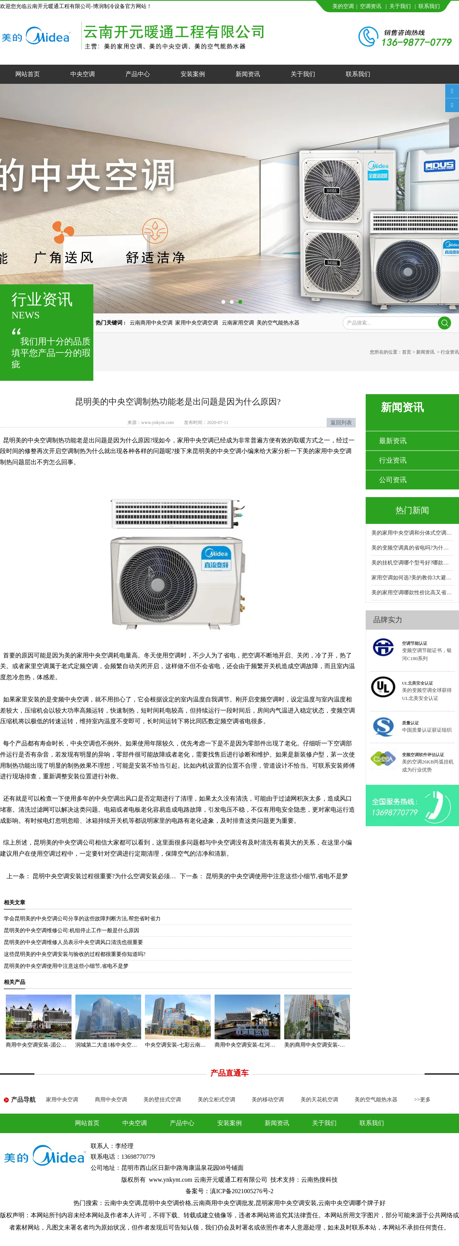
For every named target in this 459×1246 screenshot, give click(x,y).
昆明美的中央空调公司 (64, 842)
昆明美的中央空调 (27, 440)
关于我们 (400, 6)
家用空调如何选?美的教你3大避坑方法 (412, 578)
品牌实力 (387, 620)
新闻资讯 (248, 74)
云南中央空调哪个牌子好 (352, 1203)
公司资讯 (393, 480)
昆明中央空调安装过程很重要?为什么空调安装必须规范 (106, 876)
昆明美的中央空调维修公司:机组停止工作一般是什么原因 (71, 930)
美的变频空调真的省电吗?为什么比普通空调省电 (412, 548)
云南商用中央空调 (151, 323)
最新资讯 (393, 441)
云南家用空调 (238, 323)
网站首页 (27, 74)
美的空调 (343, 6)
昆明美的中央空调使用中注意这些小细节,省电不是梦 (276, 876)
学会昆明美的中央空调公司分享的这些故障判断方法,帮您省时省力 (82, 918)
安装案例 (193, 74)
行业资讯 (393, 460)
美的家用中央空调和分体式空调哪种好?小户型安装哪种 (412, 533)
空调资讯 (370, 6)
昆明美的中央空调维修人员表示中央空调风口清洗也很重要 (73, 942)
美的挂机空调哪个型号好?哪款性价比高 (412, 563)
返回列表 (341, 423)
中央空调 (82, 74)
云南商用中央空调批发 (223, 1203)
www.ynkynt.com (157, 422)
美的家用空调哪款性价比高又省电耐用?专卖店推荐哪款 (412, 592)
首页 (406, 352)
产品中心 (137, 74)
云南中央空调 (122, 1203)
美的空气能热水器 (278, 323)
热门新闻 (412, 510)
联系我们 (429, 6)
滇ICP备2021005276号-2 (241, 1191)
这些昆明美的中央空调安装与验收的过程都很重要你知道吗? (74, 954)
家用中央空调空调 (197, 323)
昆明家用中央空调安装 (286, 1203)
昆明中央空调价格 (166, 1203)
